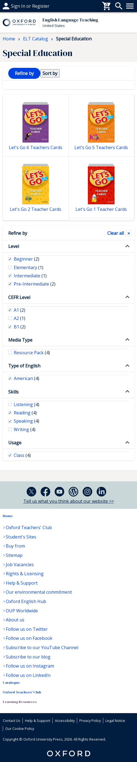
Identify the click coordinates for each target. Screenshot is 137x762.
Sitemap (14, 555)
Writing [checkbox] (24, 429)
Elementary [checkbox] (28, 267)
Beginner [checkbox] (26, 259)
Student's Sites (21, 537)
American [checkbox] (26, 378)
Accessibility (65, 720)
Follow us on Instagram (30, 666)
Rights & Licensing (25, 574)
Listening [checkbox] (26, 404)
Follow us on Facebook (29, 638)
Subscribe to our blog (28, 657)
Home (8, 515)
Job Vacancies (20, 565)
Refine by (17, 233)
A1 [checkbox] (19, 310)
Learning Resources (20, 701)
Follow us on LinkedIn (28, 675)
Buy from (15, 546)
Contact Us (11, 720)
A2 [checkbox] (19, 318)
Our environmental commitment (39, 592)
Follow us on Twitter (27, 629)
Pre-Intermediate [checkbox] (34, 284)
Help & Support (22, 583)
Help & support (18, 6)
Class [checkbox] (22, 455)
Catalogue (11, 682)
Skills (13, 392)
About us (15, 620)
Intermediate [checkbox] (30, 276)
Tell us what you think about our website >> (68, 501)
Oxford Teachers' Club (29, 527)
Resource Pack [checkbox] (32, 353)
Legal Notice (115, 720)
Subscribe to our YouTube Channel (42, 647)
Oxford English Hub (26, 601)
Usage (14, 443)
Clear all (115, 233)
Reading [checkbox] (25, 413)
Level (13, 246)
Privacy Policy (90, 720)
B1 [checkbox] (20, 327)
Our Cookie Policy (19, 728)
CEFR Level (19, 297)
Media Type (20, 340)
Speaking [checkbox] (26, 421)
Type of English (24, 366)
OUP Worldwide (22, 611)
